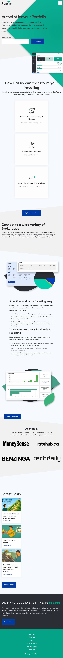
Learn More (8, 622)
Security (32, 650)
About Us (32, 637)
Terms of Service (31, 643)
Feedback (32, 634)
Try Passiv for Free (31, 213)
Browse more (9, 584)
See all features (13, 416)
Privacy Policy (32, 646)
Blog (31, 640)
